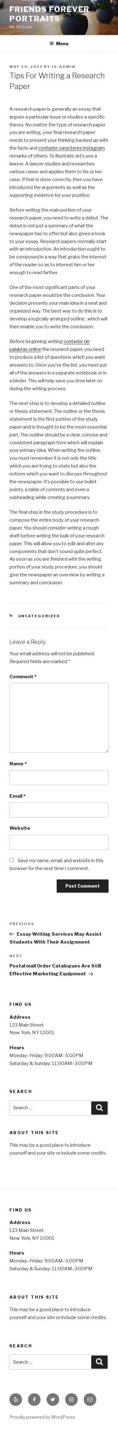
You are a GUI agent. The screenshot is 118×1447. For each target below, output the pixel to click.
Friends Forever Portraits (49, 14)
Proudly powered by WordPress (42, 1417)
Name (18, 764)
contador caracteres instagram (71, 148)
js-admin (64, 66)
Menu (59, 43)
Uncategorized (39, 616)
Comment (23, 676)
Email (17, 796)
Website (19, 828)
